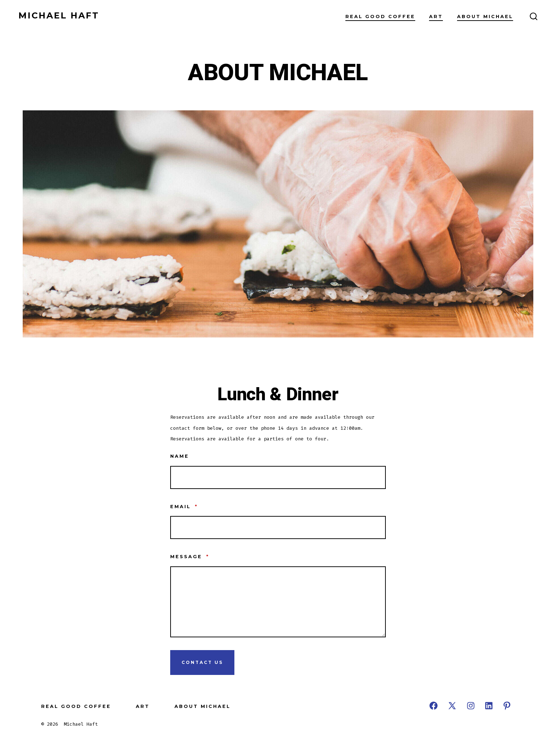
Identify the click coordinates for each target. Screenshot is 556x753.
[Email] (278, 527)
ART (436, 16)
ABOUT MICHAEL (485, 16)
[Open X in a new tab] (452, 705)
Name (179, 456)
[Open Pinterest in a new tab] (507, 705)
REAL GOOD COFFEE (380, 16)
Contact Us (202, 662)
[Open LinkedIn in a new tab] (488, 705)
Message (189, 556)
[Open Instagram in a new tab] (470, 705)
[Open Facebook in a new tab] (433, 705)
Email (184, 506)
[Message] (278, 601)
